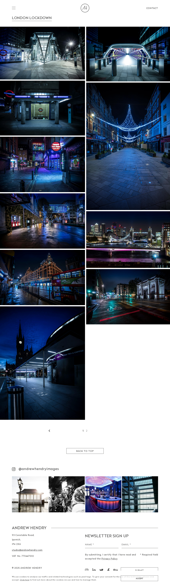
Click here (24, 580)
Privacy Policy (109, 558)
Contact (152, 8)
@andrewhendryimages (35, 468)
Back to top (85, 450)
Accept (139, 579)
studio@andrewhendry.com (27, 549)
